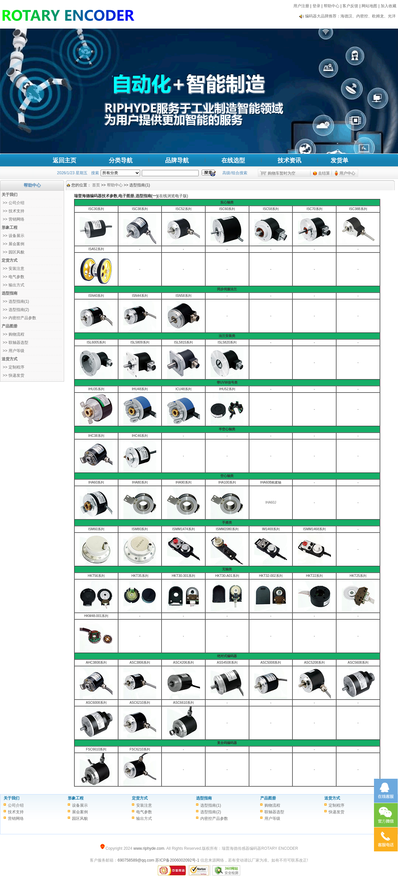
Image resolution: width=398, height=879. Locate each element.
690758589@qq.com (135, 860)
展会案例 (80, 812)
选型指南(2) (210, 812)
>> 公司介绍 (13, 203)
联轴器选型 (274, 812)
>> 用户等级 (13, 350)
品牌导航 (177, 160)
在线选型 (233, 160)
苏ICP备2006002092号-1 (177, 860)
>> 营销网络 (13, 219)
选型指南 (204, 798)
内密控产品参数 (214, 818)
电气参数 (144, 812)
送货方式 (332, 798)
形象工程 (76, 798)
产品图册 (268, 798)
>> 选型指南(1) (15, 301)
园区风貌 (80, 818)
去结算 (324, 173)
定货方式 (140, 798)
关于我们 (11, 798)
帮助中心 (331, 6)
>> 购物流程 (13, 334)
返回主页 (64, 160)
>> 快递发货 (13, 375)
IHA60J (270, 502)
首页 (96, 185)
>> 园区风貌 (13, 252)
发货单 (339, 160)
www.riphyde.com (148, 848)
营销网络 (16, 818)
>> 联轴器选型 (15, 342)
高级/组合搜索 (234, 173)
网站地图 (369, 6)
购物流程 (272, 805)
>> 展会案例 (13, 244)
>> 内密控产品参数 (19, 318)
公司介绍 (16, 805)
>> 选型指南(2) (15, 309)
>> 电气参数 (13, 276)
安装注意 (144, 805)
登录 (316, 6)
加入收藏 (388, 6)
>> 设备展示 (13, 235)
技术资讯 (289, 160)
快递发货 (336, 812)
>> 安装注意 (13, 268)
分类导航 (121, 160)
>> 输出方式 (13, 285)
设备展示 (80, 805)
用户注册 (301, 6)
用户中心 (347, 173)
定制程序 (336, 805)
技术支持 (16, 812)
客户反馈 (350, 6)
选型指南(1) (210, 805)
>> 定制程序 (13, 367)
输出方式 (144, 818)
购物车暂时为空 (281, 173)
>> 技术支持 (13, 211)
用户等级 (272, 818)
